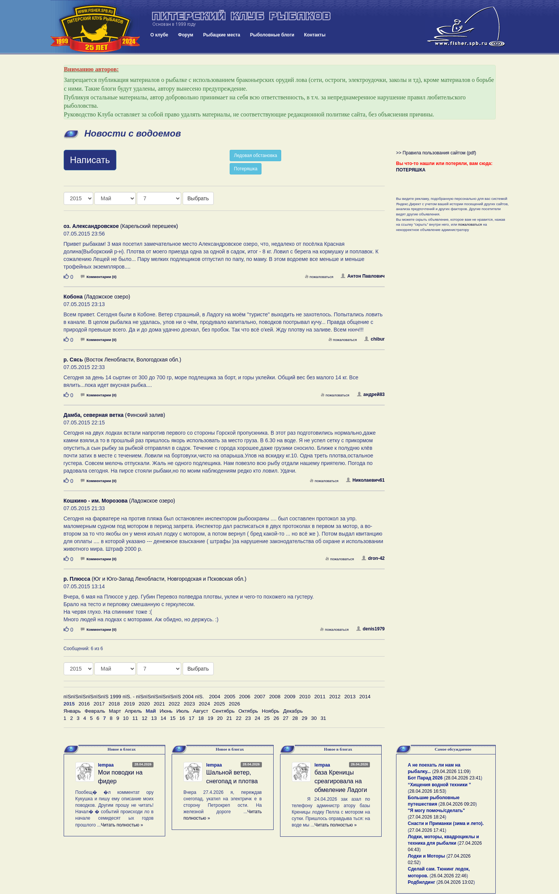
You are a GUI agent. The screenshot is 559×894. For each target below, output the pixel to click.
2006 (245, 696)
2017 (99, 704)
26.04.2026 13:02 (455, 882)
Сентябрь (223, 711)
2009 (290, 696)
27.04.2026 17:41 (427, 830)
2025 (219, 704)
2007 (260, 696)
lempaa (106, 765)
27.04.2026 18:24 (427, 817)
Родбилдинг (421, 882)
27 (285, 718)
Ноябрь (270, 711)
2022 (174, 704)
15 (172, 718)
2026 (234, 704)
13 (154, 718)
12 (144, 718)
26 (276, 718)
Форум (185, 35)
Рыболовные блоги (272, 35)
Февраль (95, 711)
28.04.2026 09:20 (457, 804)
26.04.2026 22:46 (449, 875)
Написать (90, 160)
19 (210, 718)
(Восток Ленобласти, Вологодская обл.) (123, 360)
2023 (189, 704)
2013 (349, 696)
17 (191, 718)
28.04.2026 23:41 (463, 778)
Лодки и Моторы (426, 856)
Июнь (166, 711)
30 (314, 718)
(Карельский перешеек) (121, 226)
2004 (215, 696)
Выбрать (198, 198)
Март (115, 711)
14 (163, 718)
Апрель (133, 711)
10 (125, 718)
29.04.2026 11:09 (451, 771)
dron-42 (373, 558)
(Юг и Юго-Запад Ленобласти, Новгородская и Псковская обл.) (155, 579)
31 (323, 718)
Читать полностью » (122, 825)
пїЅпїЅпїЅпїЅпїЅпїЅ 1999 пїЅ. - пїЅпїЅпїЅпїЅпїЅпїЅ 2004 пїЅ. (134, 696)
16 (182, 718)
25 (267, 718)
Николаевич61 (365, 480)
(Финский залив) (114, 415)
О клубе (159, 35)
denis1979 (370, 629)
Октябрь (248, 711)
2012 (335, 696)
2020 (144, 704)
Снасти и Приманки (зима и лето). (446, 823)
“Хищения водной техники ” (439, 784)
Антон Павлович (363, 276)
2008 (274, 696)
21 (229, 718)
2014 (365, 696)
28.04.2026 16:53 (427, 791)
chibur (374, 339)
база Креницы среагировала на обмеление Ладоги (341, 781)
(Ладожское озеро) (97, 297)
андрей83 (371, 394)
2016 (84, 704)
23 (248, 718)
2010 (304, 696)
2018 (114, 704)
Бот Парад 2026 (425, 778)
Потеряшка (245, 168)
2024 (204, 704)
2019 (129, 704)
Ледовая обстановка (255, 155)
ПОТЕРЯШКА (411, 170)
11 (135, 718)
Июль (182, 711)
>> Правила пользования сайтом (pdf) (436, 153)
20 (220, 718)
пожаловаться (319, 277)
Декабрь (293, 711)
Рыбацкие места (221, 35)
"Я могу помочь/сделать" (436, 810)
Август (200, 711)
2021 (159, 704)
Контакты (315, 35)
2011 (320, 696)
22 (238, 718)
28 (295, 718)
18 (201, 718)
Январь (72, 711)
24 (257, 718)
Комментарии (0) (98, 277)
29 (304, 718)
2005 (229, 696)
